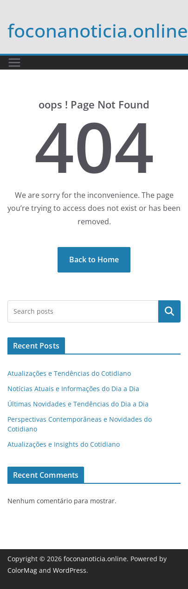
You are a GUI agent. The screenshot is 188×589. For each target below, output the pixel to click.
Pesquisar (169, 311)
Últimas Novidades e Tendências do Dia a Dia (78, 403)
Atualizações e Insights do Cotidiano (63, 444)
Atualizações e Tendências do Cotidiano (69, 373)
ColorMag (22, 570)
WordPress (69, 570)
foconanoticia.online (97, 30)
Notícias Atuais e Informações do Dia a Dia (73, 388)
